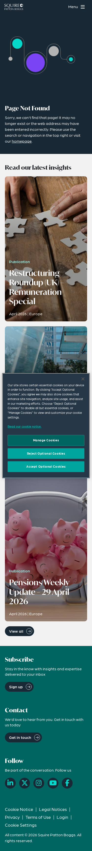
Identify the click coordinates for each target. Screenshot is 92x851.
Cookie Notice (19, 809)
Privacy (12, 817)
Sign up (16, 686)
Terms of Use (38, 817)
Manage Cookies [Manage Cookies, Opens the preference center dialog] (46, 440)
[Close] (83, 378)
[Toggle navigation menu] (77, 7)
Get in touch (20, 737)
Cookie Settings (21, 825)
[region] (46, 425)
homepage (22, 141)
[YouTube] (53, 783)
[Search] (61, 6)
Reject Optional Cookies (46, 453)
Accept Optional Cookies (46, 466)
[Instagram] (38, 783)
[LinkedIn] (10, 783)
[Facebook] (67, 783)
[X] (24, 783)
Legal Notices (53, 809)
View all (16, 631)
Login (62, 817)
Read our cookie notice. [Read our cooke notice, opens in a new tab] (24, 426)
